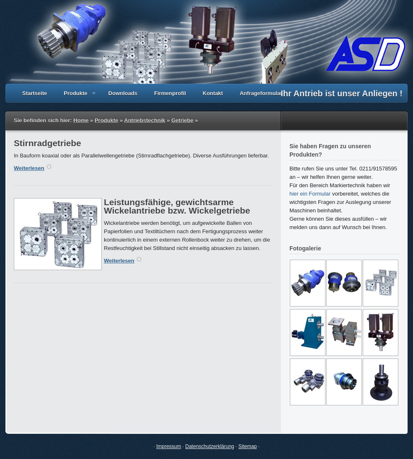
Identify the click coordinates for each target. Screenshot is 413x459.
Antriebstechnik (144, 120)
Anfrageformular (261, 93)
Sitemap (247, 446)
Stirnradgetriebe (47, 143)
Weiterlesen (33, 168)
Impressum (168, 446)
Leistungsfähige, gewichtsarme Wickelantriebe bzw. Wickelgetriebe (177, 206)
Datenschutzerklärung (209, 446)
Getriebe (182, 120)
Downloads (122, 93)
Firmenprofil (170, 93)
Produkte (75, 96)
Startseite (34, 93)
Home (80, 120)
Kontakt (213, 93)
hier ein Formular (309, 194)
